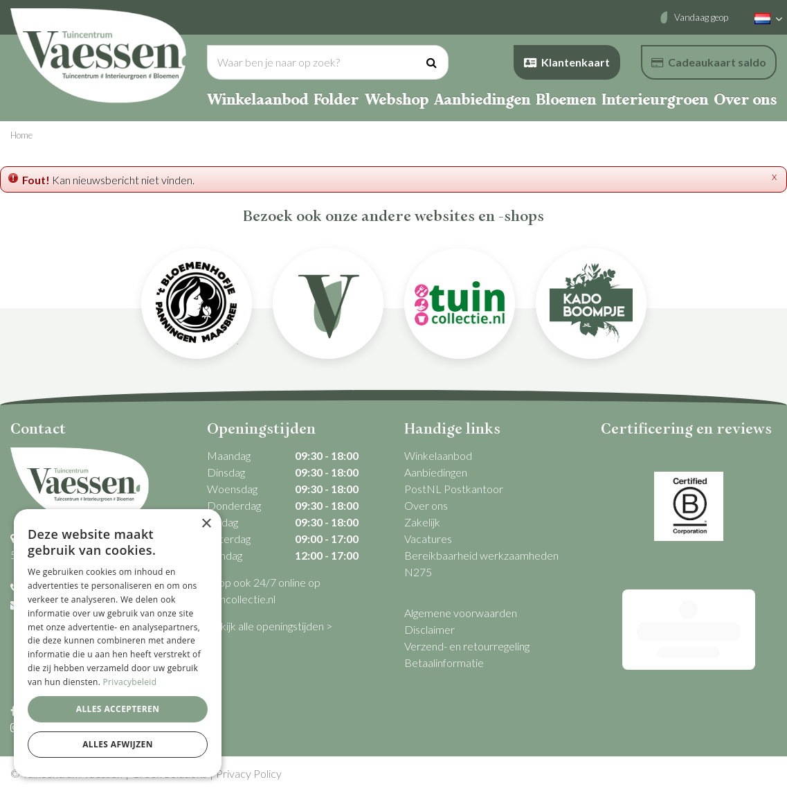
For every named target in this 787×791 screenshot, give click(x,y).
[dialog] (117, 643)
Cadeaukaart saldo (708, 62)
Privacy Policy (249, 773)
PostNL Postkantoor (453, 488)
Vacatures (428, 538)
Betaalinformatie (444, 662)
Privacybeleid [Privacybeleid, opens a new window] (130, 682)
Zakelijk (422, 521)
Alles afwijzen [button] (117, 744)
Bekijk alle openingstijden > (269, 625)
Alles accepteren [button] (118, 709)
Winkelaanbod (438, 455)
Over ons (426, 505)
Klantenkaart (567, 62)
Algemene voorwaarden (460, 612)
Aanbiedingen (435, 472)
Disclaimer (429, 629)
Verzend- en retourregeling (467, 645)
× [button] (206, 524)
